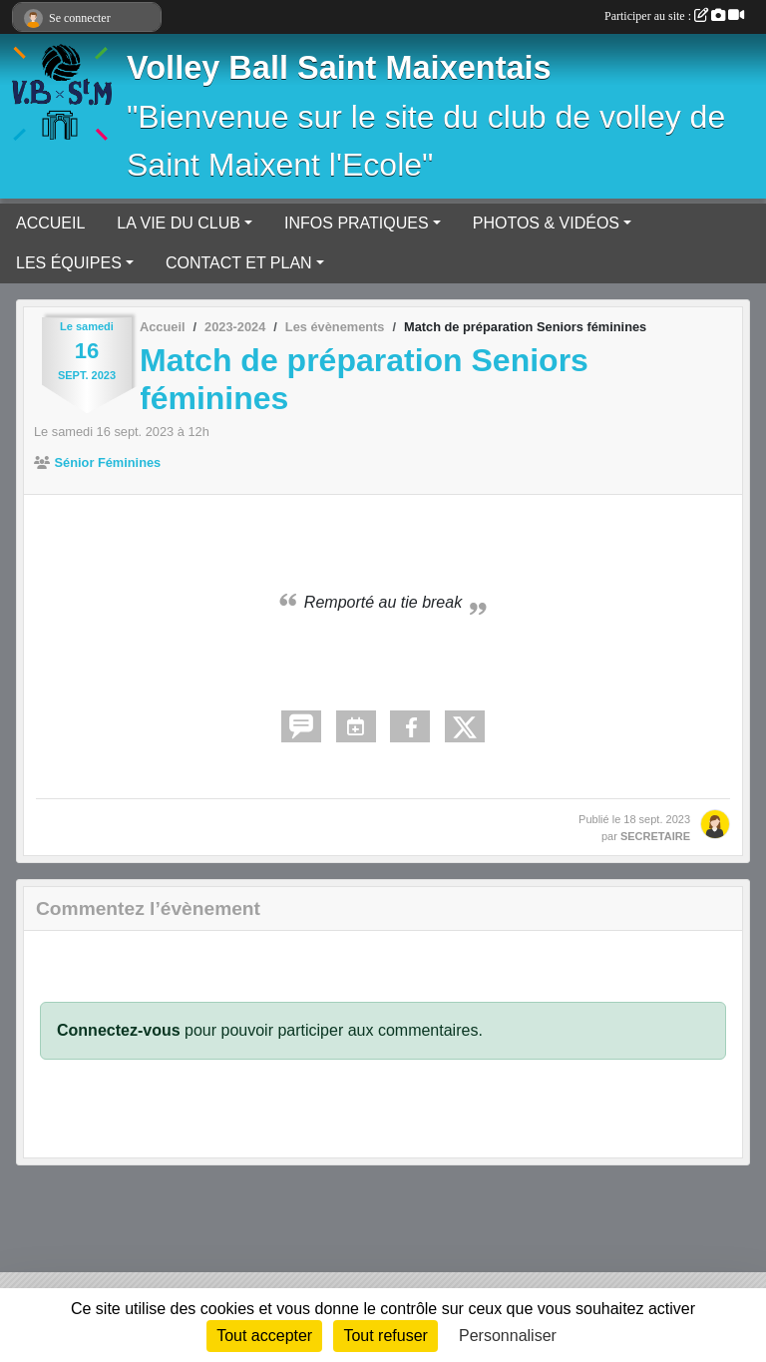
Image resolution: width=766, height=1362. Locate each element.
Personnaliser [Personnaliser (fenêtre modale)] (508, 1335)
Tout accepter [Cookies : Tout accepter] (264, 1335)
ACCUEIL (50, 223)
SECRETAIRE (655, 836)
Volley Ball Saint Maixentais (339, 68)
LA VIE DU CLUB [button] (178, 223)
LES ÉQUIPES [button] (69, 262)
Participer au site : (674, 16)
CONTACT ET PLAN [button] (239, 262)
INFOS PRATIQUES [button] (356, 223)
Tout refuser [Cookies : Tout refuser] (385, 1335)
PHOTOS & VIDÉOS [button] (546, 223)
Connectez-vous (119, 1030)
